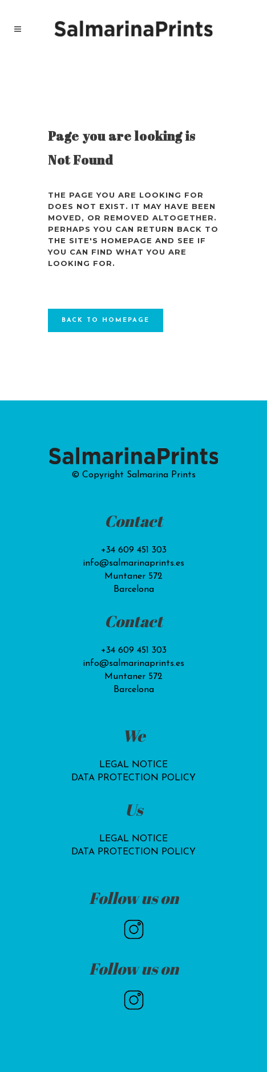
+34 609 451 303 (134, 550)
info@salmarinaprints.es (133, 563)
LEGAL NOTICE (133, 765)
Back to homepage (105, 320)
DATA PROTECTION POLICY (133, 778)
